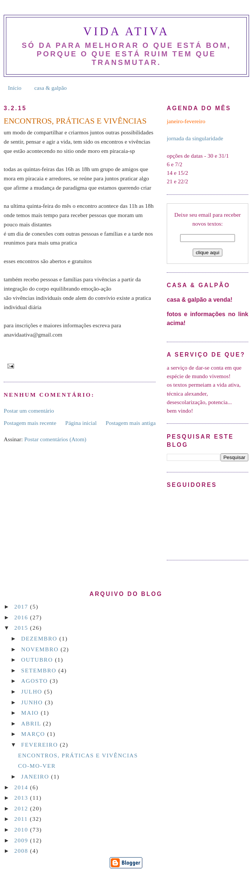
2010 (22, 829)
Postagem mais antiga (131, 423)
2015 (22, 628)
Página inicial (81, 423)
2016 (22, 617)
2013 (22, 797)
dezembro (40, 638)
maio (31, 712)
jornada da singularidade (195, 138)
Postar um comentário (29, 410)
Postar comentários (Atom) (55, 439)
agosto (35, 681)
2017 (22, 606)
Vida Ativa (126, 31)
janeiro (36, 776)
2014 (22, 787)
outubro (38, 659)
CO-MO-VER (37, 766)
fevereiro (40, 744)
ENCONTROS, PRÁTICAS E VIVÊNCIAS (78, 755)
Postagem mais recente (30, 423)
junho (33, 702)
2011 (22, 819)
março (34, 734)
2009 (22, 840)
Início (14, 88)
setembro (39, 670)
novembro (40, 649)
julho (32, 691)
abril (32, 723)
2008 (22, 851)
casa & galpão (50, 88)
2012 (22, 808)
